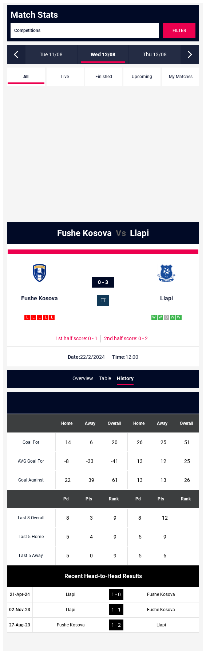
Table (105, 378)
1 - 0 (116, 594)
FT (103, 300)
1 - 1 (116, 610)
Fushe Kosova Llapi (103, 233)
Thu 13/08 (155, 54)
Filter (179, 30)
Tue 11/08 (51, 54)
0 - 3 (103, 282)
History (125, 378)
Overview (82, 378)
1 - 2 (116, 625)
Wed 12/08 (103, 54)
